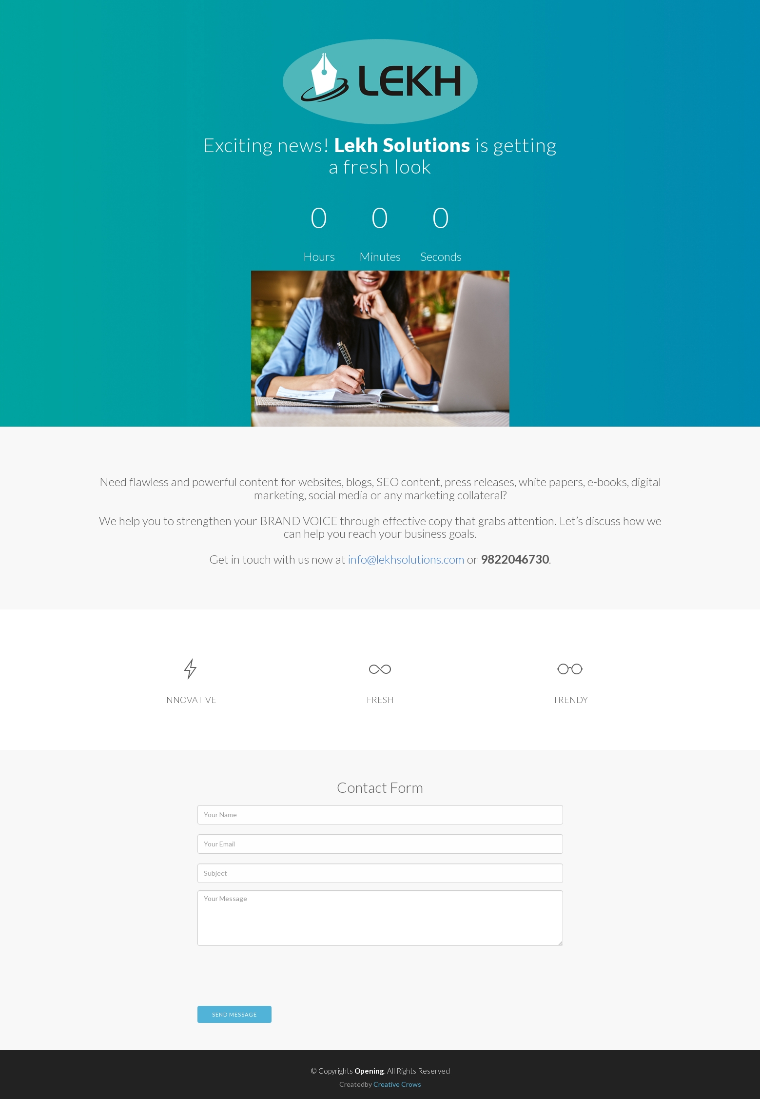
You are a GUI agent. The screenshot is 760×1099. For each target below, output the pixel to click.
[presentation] (271, 972)
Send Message (234, 1014)
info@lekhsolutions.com (406, 559)
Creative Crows (397, 1084)
